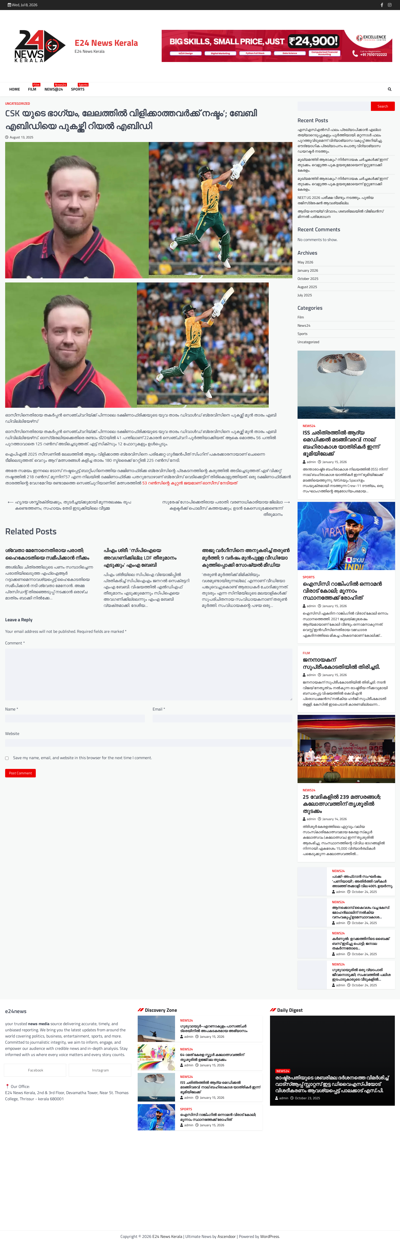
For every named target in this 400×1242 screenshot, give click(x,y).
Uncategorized (17, 103)
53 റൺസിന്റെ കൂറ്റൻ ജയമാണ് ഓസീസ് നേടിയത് (189, 483)
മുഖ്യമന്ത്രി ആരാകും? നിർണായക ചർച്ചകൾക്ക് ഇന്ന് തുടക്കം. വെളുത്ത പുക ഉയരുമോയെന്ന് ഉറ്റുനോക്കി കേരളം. (343, 165)
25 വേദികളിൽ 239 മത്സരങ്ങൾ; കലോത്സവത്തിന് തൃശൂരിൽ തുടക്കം (342, 804)
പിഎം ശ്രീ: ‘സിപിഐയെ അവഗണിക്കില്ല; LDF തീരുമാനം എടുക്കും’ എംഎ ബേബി (139, 558)
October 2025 (308, 278)
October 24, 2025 (362, 891)
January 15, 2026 (332, 461)
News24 (304, 325)
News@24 (55, 89)
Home (14, 89)
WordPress (269, 1236)
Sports (78, 89)
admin (309, 461)
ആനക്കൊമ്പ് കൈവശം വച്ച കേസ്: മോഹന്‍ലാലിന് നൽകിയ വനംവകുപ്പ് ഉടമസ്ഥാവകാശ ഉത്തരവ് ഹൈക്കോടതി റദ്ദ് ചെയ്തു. (361, 915)
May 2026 (305, 262)
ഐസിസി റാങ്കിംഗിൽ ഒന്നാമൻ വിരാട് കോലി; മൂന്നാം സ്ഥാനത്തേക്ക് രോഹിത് (342, 591)
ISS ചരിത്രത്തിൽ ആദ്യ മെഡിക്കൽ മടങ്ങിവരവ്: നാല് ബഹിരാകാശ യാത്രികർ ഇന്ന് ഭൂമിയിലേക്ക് (341, 443)
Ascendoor (227, 1236)
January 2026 (308, 270)
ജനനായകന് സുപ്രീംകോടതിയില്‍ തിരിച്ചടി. (341, 663)
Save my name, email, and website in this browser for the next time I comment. (82, 758)
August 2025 (307, 286)
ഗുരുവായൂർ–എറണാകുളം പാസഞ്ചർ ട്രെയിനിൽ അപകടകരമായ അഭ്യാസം (213, 1028)
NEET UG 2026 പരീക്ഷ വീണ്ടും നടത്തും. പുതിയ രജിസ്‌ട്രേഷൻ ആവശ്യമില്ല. (335, 200)
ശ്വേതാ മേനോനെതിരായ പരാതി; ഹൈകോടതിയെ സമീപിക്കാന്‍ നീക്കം (47, 554)
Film (33, 89)
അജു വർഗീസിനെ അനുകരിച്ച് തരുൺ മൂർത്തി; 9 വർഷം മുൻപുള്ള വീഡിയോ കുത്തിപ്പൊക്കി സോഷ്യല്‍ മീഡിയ (246, 558)
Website (12, 733)
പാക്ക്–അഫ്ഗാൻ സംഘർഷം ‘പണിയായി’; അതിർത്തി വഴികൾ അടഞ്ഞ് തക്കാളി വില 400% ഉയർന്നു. (362, 881)
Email (159, 709)
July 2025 (305, 295)
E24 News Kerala (106, 42)
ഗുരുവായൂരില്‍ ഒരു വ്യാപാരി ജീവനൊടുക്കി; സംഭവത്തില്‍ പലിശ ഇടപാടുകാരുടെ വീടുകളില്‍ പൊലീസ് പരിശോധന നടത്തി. (361, 977)
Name (11, 709)
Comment (15, 643)
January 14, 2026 (332, 819)
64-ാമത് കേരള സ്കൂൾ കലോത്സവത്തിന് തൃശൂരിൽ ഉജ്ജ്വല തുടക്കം (212, 1057)
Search (383, 106)
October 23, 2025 (305, 1098)
